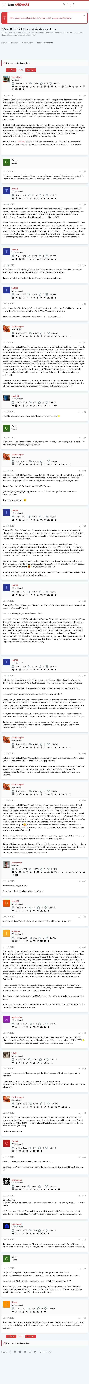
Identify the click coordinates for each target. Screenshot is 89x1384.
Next (30, 70)
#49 (84, 1268)
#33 (84, 437)
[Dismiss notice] (84, 15)
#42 (84, 947)
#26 (84, 95)
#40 (84, 881)
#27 (84, 171)
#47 (84, 1196)
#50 (84, 1318)
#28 (84, 204)
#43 (84, 1033)
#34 (84, 471)
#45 (84, 1113)
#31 (84, 342)
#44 (84, 1069)
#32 (84, 412)
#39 (84, 801)
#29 (84, 265)
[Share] (79, 95)
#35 (84, 526)
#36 (84, 601)
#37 (84, 676)
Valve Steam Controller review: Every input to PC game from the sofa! (40, 18)
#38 (84, 754)
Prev (11, 70)
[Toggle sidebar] (79, 5)
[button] (4, 4)
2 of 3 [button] (20, 70)
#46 (84, 1157)
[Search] (85, 5)
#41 (84, 917)
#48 (84, 1240)
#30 (84, 304)
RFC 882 (21, 141)
